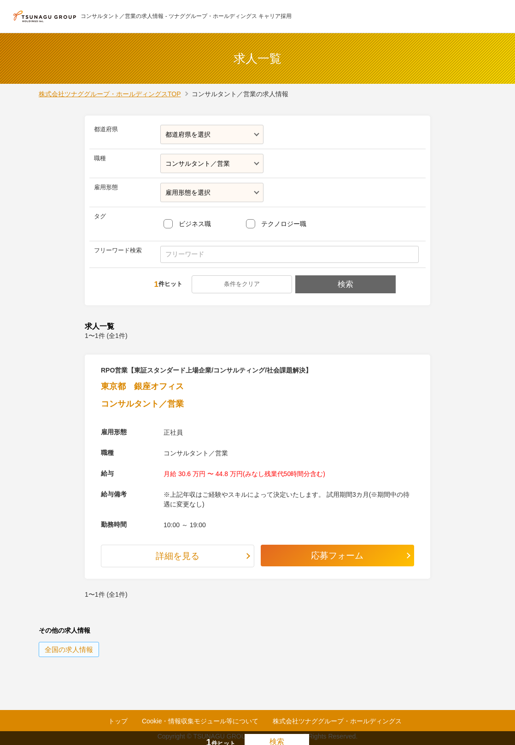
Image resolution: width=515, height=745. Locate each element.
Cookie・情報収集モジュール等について (200, 721)
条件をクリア (243, 283)
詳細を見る (178, 556)
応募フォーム (337, 556)
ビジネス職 (195, 223)
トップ (118, 721)
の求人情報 (69, 650)
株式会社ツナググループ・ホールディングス (337, 721)
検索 (344, 284)
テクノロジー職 (283, 223)
